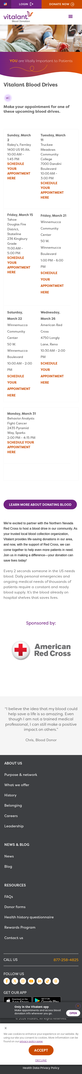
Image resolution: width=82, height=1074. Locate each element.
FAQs (8, 896)
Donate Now (59, 4)
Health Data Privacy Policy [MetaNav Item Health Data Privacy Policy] (41, 1068)
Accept (41, 1050)
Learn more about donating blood (40, 504)
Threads (56, 981)
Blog (8, 866)
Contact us (13, 937)
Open (73, 1013)
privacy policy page (31, 1041)
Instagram (23, 981)
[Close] (78, 1006)
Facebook (7, 981)
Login (23, 4)
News (9, 856)
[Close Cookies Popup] (6, 1028)
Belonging (13, 805)
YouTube (31, 981)
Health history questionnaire (29, 917)
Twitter (15, 981)
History (10, 795)
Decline (41, 1060)
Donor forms (15, 906)
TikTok (48, 981)
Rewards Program (20, 927)
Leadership (14, 826)
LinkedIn (39, 981)
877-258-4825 (66, 959)
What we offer (16, 784)
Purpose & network (20, 774)
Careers (11, 815)
